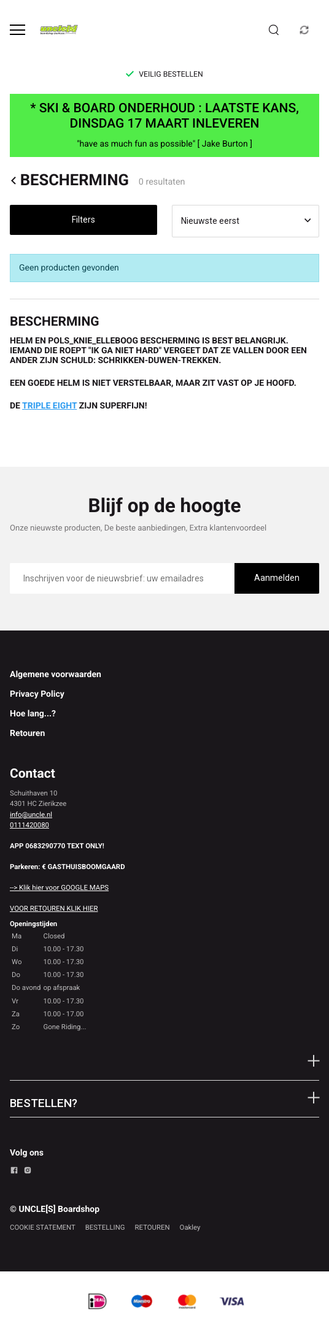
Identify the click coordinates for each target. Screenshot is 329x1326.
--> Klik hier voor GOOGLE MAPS (59, 887)
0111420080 (29, 825)
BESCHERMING (69, 181)
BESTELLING (105, 1227)
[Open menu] (17, 30)
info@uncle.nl (31, 814)
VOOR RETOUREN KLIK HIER (54, 908)
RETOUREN (152, 1227)
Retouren (27, 733)
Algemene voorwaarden (55, 675)
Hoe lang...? (33, 714)
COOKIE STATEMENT (42, 1227)
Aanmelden (277, 578)
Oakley (190, 1227)
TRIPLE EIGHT (49, 406)
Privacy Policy (37, 694)
